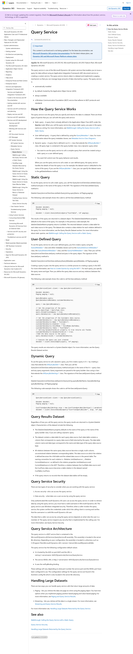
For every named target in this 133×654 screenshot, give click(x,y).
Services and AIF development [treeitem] (14, 124)
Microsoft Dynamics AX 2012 (56, 25)
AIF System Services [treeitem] (17, 143)
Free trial (126, 8)
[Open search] (123, 3)
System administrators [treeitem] (13, 48)
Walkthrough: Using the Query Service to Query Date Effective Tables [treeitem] (20, 181)
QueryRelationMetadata (46, 250)
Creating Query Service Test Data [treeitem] (19, 199)
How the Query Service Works (118, 29)
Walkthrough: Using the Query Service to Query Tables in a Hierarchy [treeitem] (20, 173)
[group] (66, 404)
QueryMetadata (82, 135)
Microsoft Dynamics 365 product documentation (51, 53)
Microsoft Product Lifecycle (60, 15)
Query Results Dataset (115, 40)
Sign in (128, 3)
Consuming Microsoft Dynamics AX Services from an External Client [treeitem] (18, 225)
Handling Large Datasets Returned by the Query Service (70, 608)
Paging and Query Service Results (63, 596)
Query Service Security (39, 624)
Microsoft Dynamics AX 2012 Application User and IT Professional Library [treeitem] (15, 34)
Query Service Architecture (116, 45)
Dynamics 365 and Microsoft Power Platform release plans (55, 56)
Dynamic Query (113, 37)
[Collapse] (25, 23)
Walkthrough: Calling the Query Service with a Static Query (70, 233)
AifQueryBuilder (93, 143)
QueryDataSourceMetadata (87, 247)
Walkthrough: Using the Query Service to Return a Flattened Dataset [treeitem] (20, 191)
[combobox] (14, 28)
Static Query (112, 32)
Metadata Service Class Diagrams (84, 138)
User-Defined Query (114, 34)
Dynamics (40, 25)
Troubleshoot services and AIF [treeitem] (16, 237)
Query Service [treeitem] (17, 152)
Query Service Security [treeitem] (19, 203)
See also (110, 51)
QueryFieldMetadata (74, 250)
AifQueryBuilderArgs (50, 373)
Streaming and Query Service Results (48, 604)
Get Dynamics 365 (114, 8)
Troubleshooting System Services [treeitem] (18, 210)
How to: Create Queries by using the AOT (64, 268)
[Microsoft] (3, 2)
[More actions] (100, 25)
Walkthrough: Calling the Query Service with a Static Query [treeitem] (19, 157)
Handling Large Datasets (116, 48)
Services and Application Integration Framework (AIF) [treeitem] (16, 93)
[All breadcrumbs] (33, 25)
